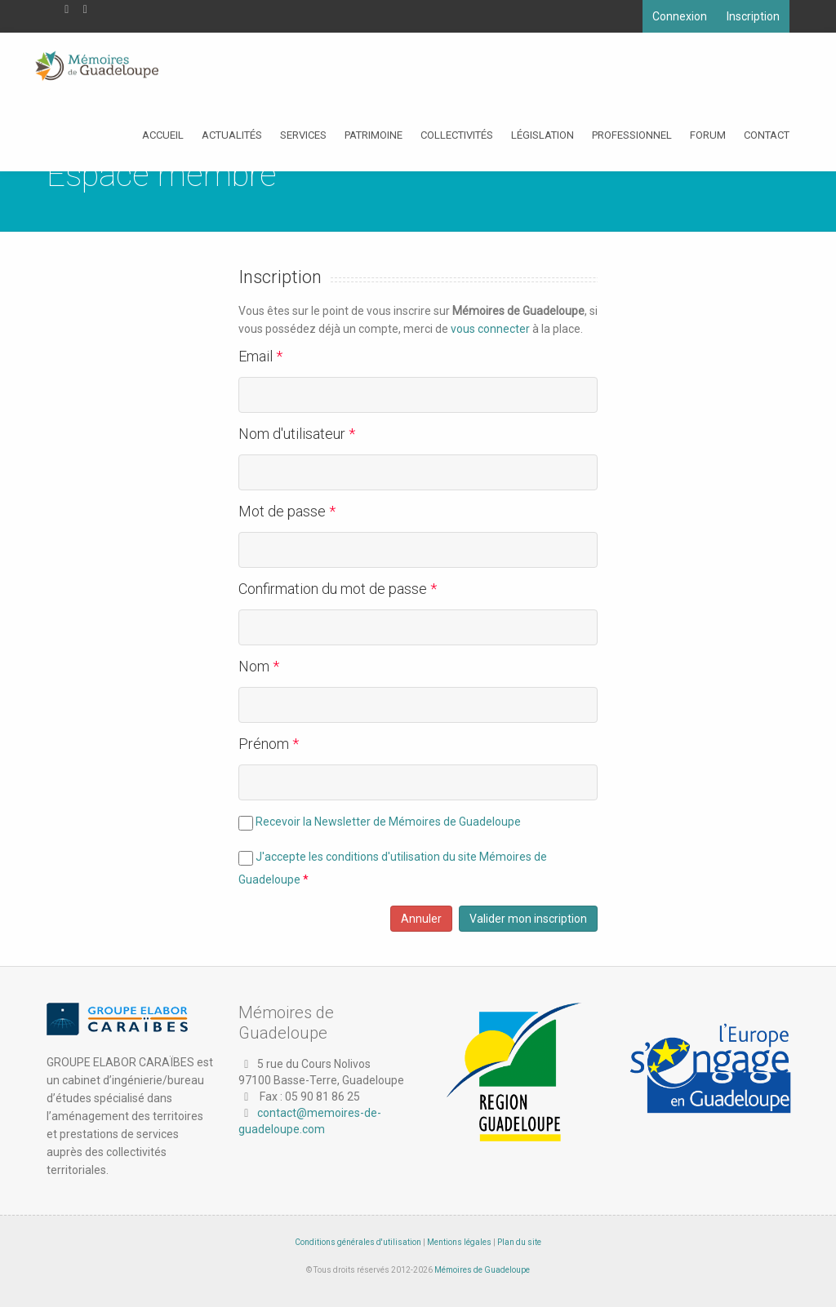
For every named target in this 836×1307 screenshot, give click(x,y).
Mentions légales (459, 1242)
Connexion (679, 16)
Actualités (232, 135)
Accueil (163, 135)
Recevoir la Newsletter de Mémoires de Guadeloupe (388, 821)
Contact (766, 135)
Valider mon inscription (528, 918)
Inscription (753, 16)
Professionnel (632, 135)
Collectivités (456, 135)
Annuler (421, 918)
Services (303, 135)
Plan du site (519, 1242)
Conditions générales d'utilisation (358, 1242)
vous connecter (490, 328)
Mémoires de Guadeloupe (482, 1269)
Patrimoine (373, 135)
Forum (708, 135)
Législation (542, 135)
